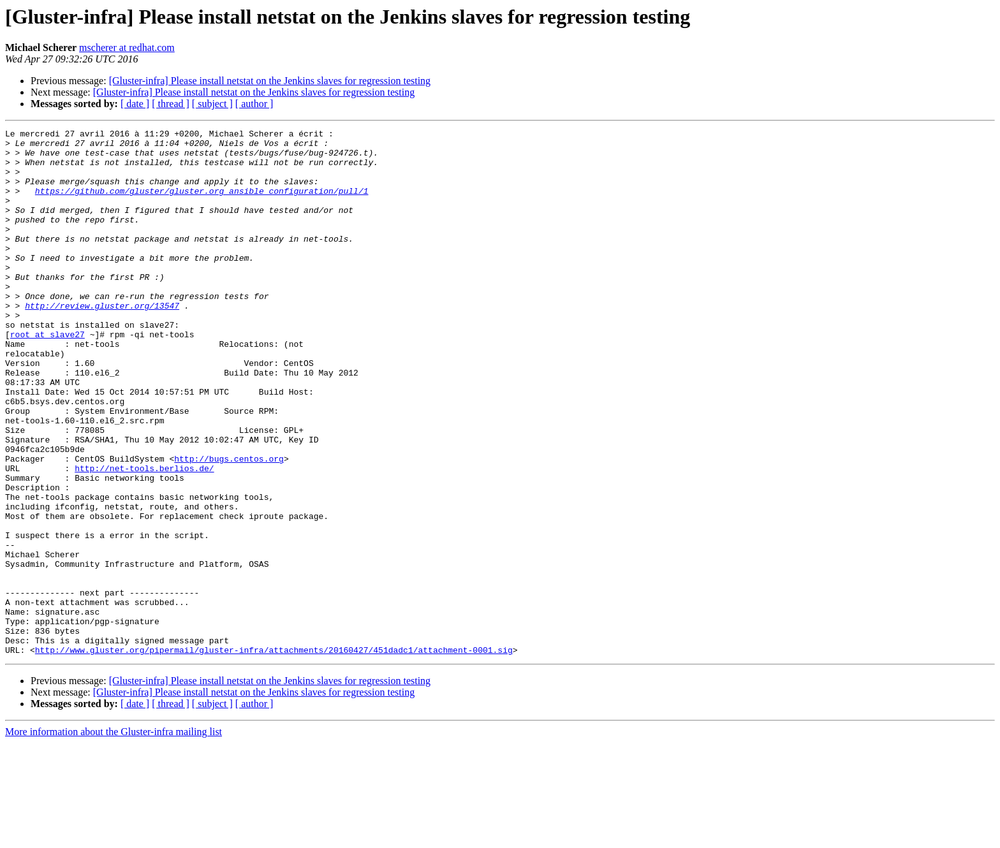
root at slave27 (47, 376)
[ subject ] (212, 103)
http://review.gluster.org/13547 (102, 341)
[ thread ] (170, 103)
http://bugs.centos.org (229, 525)
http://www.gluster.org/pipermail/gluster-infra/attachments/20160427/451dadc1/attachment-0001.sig (274, 755)
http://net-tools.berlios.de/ (144, 537)
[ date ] (135, 103)
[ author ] (254, 103)
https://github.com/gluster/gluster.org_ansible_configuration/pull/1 (202, 204)
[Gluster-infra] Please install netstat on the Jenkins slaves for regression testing (269, 80)
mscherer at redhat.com (127, 47)
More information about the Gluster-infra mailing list (113, 836)
